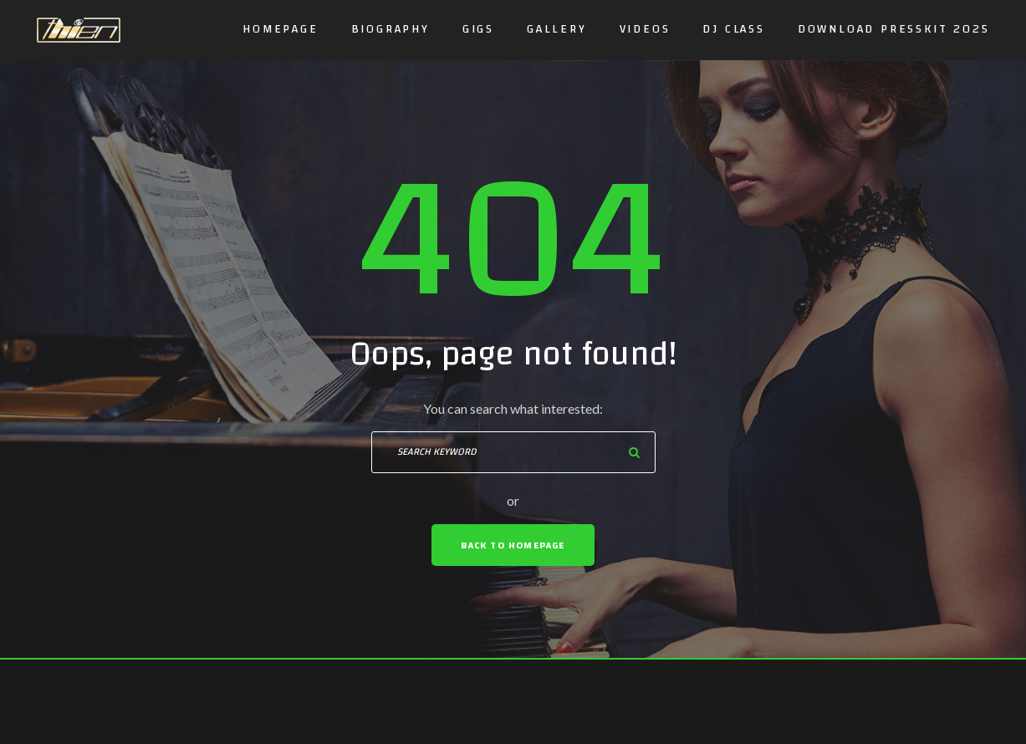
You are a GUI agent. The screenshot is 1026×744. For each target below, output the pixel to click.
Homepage (280, 29)
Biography (390, 29)
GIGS (478, 29)
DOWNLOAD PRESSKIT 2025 (894, 29)
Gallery (557, 29)
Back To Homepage (512, 545)
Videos (645, 29)
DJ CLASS (733, 29)
